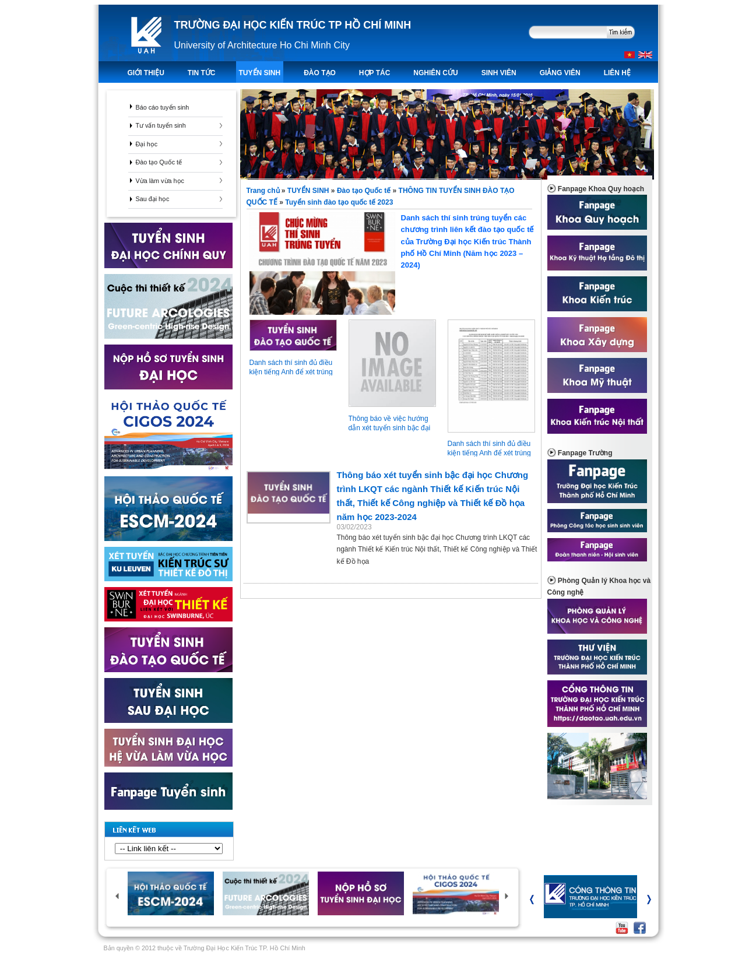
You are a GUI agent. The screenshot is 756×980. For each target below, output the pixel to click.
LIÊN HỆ (617, 73)
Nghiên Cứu (435, 73)
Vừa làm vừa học (160, 180)
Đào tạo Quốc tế (159, 162)
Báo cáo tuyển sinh (162, 107)
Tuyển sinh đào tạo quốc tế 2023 (339, 202)
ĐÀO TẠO (320, 73)
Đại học (147, 143)
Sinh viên (498, 73)
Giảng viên (560, 73)
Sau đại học (153, 198)
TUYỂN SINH (260, 73)
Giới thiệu (146, 73)
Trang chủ (264, 191)
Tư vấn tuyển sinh (161, 125)
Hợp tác (374, 73)
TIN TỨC (202, 73)
